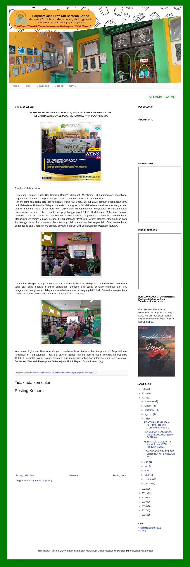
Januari (148, 483)
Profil (28, 85)
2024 (144, 393)
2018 (144, 506)
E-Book (59, 85)
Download (43, 85)
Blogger (149, 551)
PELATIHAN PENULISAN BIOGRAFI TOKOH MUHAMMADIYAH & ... (157, 425)
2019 (144, 501)
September (150, 410)
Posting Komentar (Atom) (39, 480)
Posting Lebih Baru (25, 475)
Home (15, 85)
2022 (144, 489)
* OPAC (142, 531)
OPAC (72, 85)
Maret (147, 475)
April (146, 470)
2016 (144, 515)
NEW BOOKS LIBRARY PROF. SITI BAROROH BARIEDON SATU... (159, 454)
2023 (144, 397)
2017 (144, 510)
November (149, 401)
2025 (144, 389)
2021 (144, 493)
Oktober (148, 406)
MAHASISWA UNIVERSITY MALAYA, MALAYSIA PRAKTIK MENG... (157, 444)
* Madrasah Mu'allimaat (149, 528)
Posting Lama (119, 475)
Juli (146, 418)
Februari (148, 479)
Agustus (148, 414)
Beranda (73, 475)
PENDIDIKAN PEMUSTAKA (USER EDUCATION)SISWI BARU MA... (159, 435)
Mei (146, 466)
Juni (146, 462)
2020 (144, 497)
